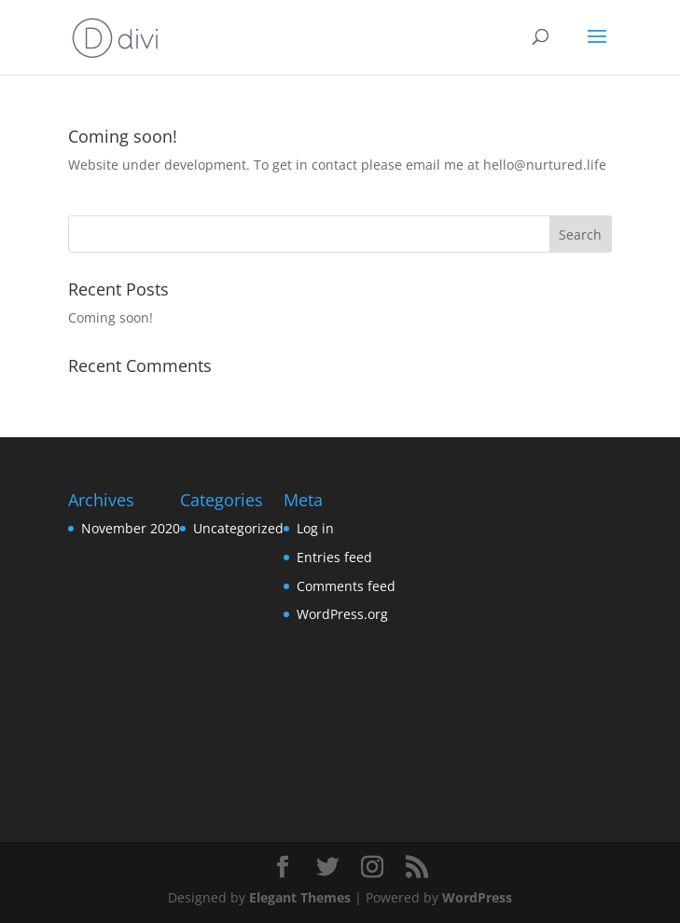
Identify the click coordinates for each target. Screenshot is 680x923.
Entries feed (334, 557)
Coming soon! (122, 136)
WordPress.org (342, 614)
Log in (315, 528)
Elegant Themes (300, 897)
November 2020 (130, 528)
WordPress (477, 897)
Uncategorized (238, 528)
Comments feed (346, 586)
